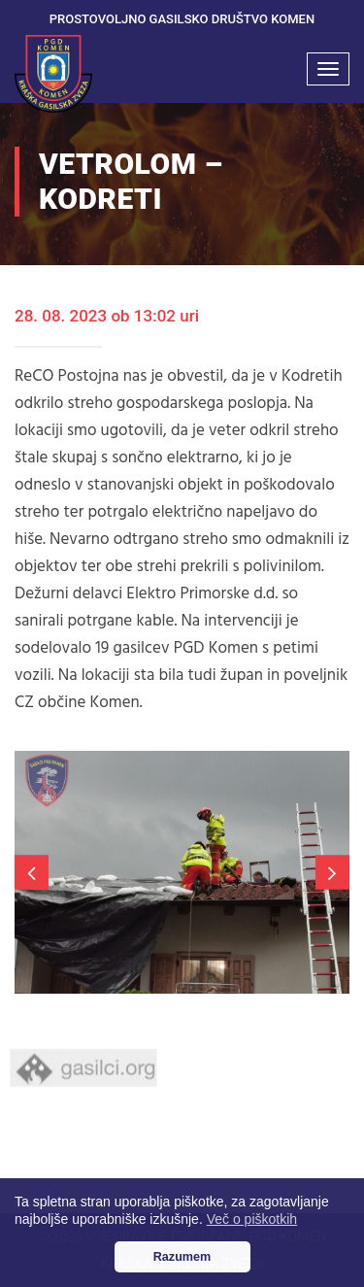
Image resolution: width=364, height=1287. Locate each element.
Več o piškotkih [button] (252, 1219)
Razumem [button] (182, 1257)
